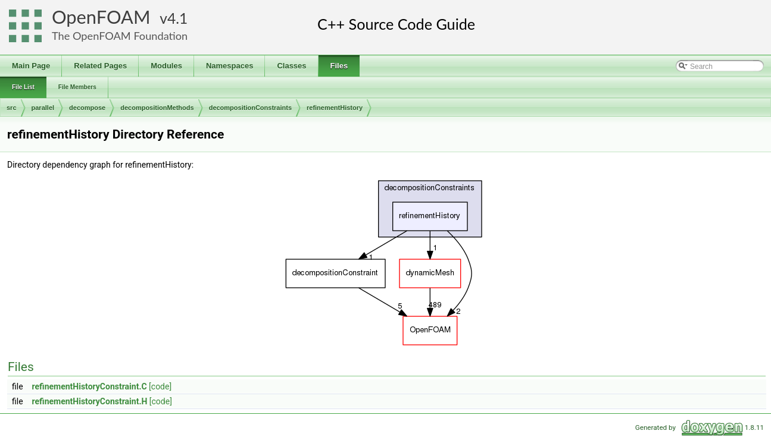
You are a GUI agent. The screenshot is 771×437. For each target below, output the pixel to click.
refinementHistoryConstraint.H (90, 401)
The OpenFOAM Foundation (120, 35)
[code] (160, 386)
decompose (87, 107)
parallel (43, 107)
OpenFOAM (101, 17)
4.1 (177, 18)
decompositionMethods (156, 107)
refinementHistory (335, 107)
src (12, 107)
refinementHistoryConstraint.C (89, 386)
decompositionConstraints (250, 107)
